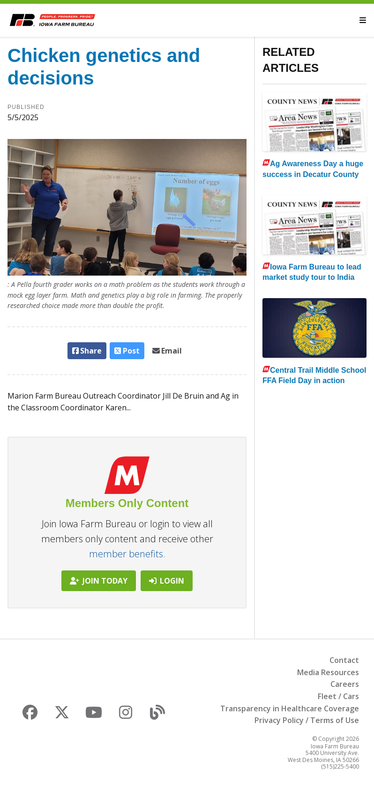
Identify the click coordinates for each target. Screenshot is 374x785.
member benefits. (127, 553)
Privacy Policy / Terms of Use (306, 720)
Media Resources (328, 672)
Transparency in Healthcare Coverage (289, 708)
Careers (344, 684)
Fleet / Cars (338, 696)
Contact (344, 660)
